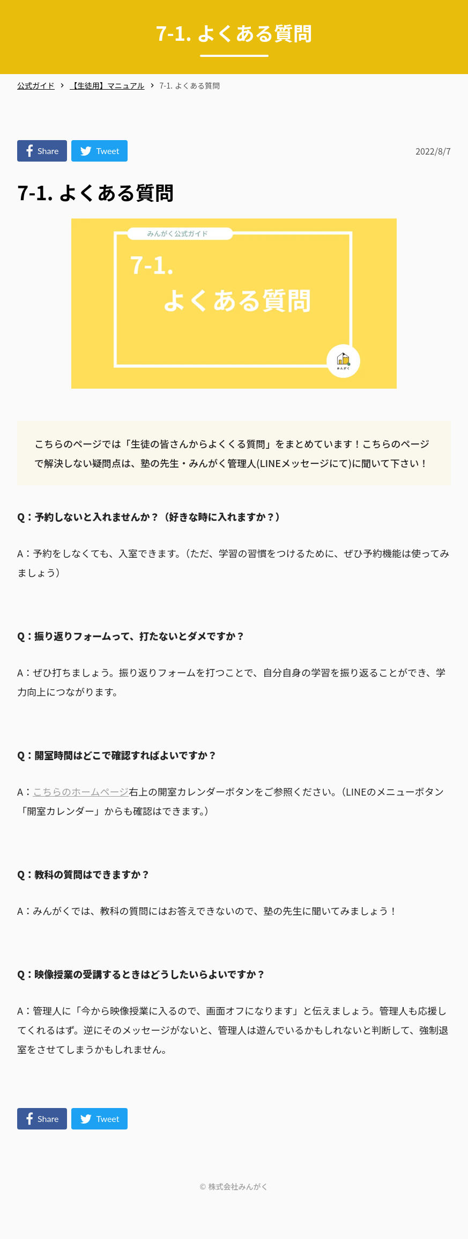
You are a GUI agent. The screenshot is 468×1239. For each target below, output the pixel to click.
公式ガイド (36, 86)
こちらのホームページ (81, 791)
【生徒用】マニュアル (107, 86)
